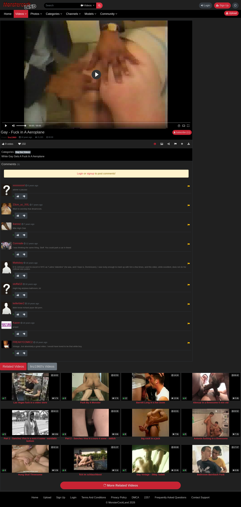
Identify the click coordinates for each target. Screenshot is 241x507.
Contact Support (200, 497)
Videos (21, 13)
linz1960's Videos (42, 366)
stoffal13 (17, 284)
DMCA (135, 497)
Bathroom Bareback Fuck (210, 474)
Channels (73, 13)
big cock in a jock (150, 438)
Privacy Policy (119, 497)
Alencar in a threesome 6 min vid (211, 402)
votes (7, 144)
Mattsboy (18, 262)
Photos (36, 13)
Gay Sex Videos (23, 152)
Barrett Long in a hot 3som (150, 402)
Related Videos (13, 366)
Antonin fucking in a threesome (211, 438)
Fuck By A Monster (90, 402)
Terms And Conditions (93, 497)
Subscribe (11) (182, 132)
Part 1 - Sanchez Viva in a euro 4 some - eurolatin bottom (30, 439)
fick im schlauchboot (90, 474)
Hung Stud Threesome (30, 474)
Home (7, 13)
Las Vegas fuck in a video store (30, 402)
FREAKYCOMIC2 (23, 342)
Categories (54, 13)
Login (205, 5)
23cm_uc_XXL (21, 204)
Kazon (16, 322)
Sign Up (222, 5)
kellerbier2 (18, 303)
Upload (231, 13)
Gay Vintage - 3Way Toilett (150, 474)
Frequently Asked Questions (170, 497)
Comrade (18, 243)
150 (22, 144)
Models (90, 13)
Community (108, 13)
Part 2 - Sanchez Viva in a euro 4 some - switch (90, 438)
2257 (147, 497)
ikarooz (17, 224)
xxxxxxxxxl (19, 185)
